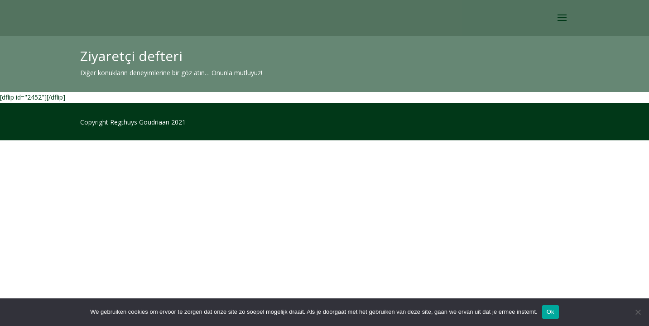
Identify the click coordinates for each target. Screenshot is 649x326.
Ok (550, 311)
